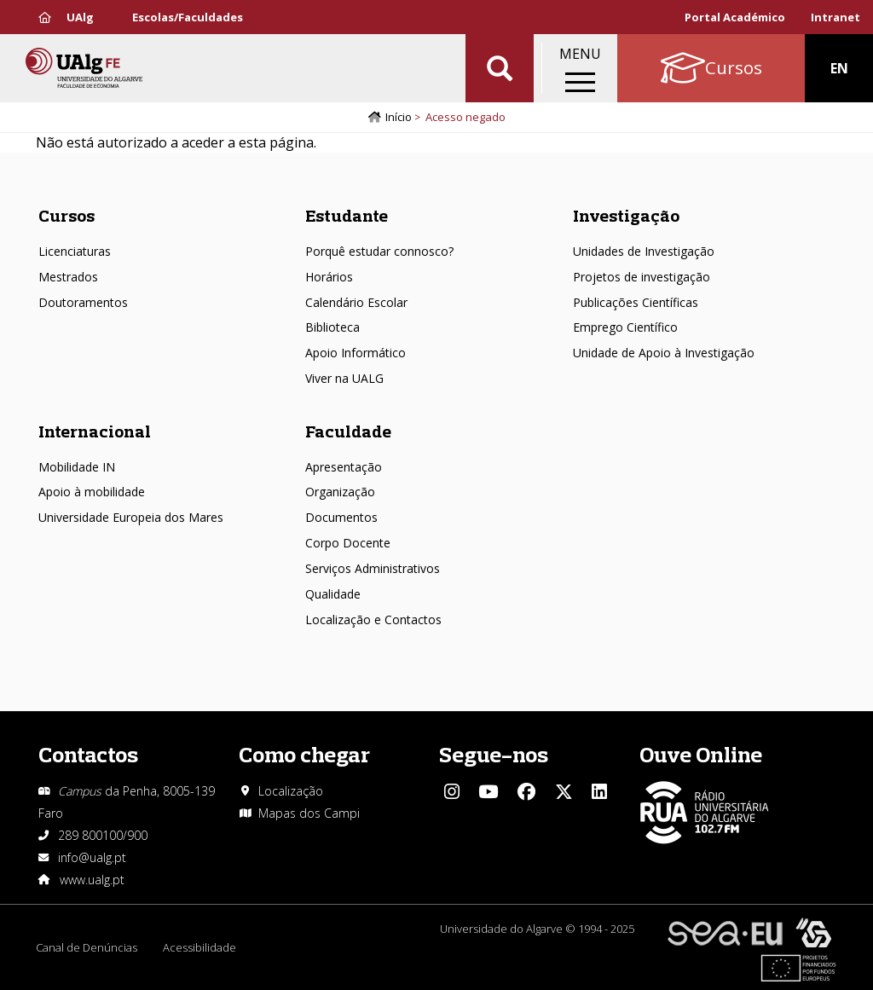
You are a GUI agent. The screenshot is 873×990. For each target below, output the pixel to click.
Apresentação (343, 467)
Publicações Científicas (635, 302)
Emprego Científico (625, 327)
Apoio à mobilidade (91, 491)
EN (839, 68)
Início (398, 116)
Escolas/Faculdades (187, 17)
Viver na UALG (344, 378)
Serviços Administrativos (372, 568)
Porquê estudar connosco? (379, 251)
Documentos (341, 517)
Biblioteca (332, 327)
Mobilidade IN (76, 467)
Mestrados (68, 277)
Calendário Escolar (356, 302)
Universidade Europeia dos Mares (130, 517)
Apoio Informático (355, 352)
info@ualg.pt (92, 857)
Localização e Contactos (373, 619)
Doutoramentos (83, 302)
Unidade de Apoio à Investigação (663, 352)
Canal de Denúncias (86, 947)
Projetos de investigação (641, 277)
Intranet (835, 17)
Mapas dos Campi (309, 813)
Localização (290, 791)
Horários (329, 277)
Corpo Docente (347, 543)
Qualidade (333, 594)
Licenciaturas (74, 251)
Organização (340, 491)
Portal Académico (735, 17)
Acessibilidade (199, 947)
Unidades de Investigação (643, 251)
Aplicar (499, 68)
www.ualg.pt (92, 879)
